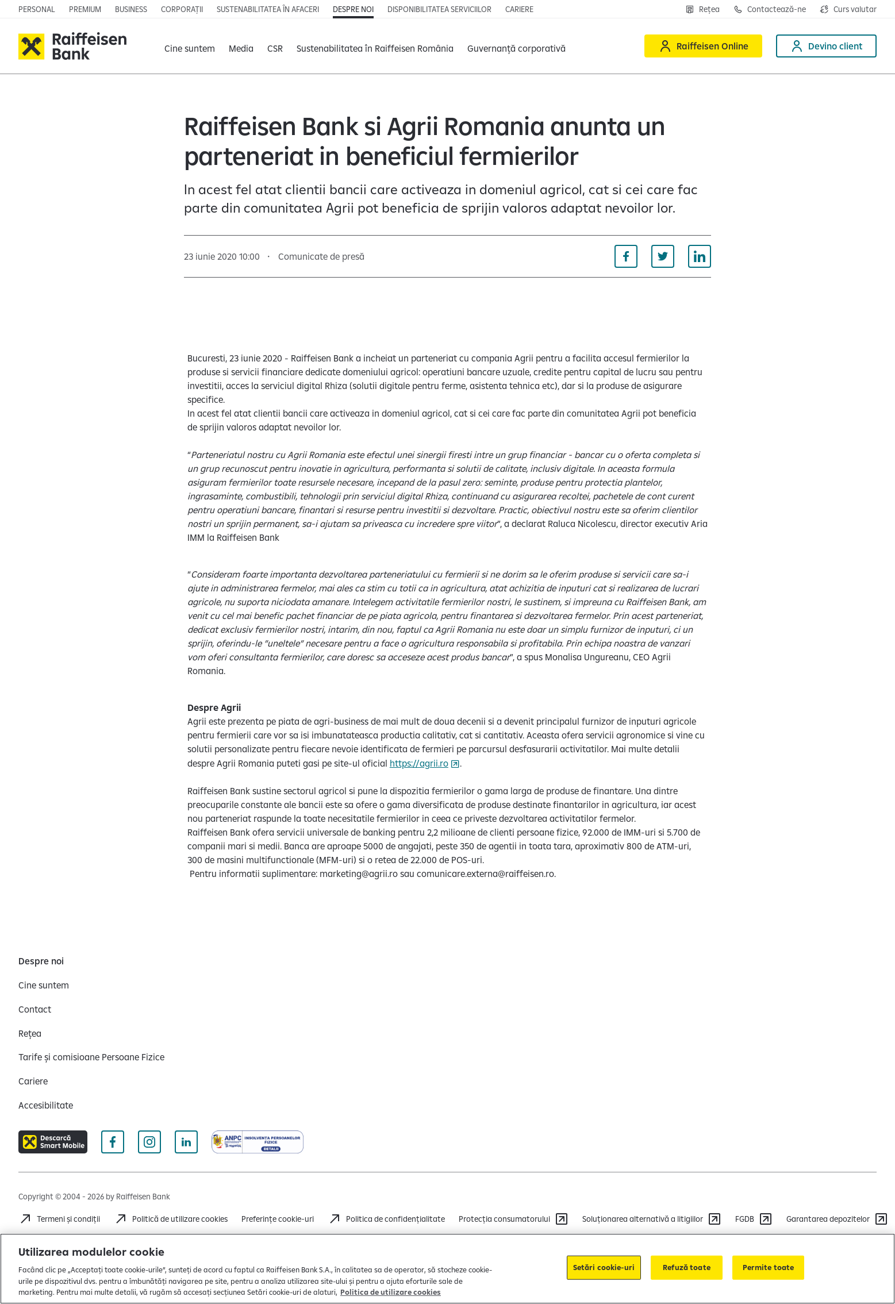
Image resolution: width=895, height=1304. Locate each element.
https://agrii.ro (419, 763)
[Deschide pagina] (131, 9)
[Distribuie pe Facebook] (625, 256)
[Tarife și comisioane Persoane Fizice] (91, 1057)
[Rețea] (29, 1033)
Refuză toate (686, 1267)
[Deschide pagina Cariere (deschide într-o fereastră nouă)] (519, 9)
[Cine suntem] (43, 985)
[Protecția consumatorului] (514, 1219)
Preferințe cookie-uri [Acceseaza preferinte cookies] (277, 1219)
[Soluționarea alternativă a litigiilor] (651, 1219)
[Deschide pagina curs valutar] (848, 9)
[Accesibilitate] (45, 1105)
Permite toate (768, 1267)
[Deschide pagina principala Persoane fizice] (36, 9)
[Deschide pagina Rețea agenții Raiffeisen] (702, 9)
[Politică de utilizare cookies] (171, 1219)
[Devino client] (826, 45)
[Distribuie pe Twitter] (662, 256)
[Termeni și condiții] (59, 1219)
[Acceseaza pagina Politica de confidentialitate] (386, 1219)
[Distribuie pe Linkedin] (699, 256)
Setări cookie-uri (604, 1267)
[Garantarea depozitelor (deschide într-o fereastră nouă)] (837, 1219)
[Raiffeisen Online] (703, 45)
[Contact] (34, 1009)
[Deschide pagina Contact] (769, 9)
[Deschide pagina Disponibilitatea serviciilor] (439, 9)
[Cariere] (33, 1081)
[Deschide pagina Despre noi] (353, 9)
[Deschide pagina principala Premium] (85, 9)
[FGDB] (754, 1219)
